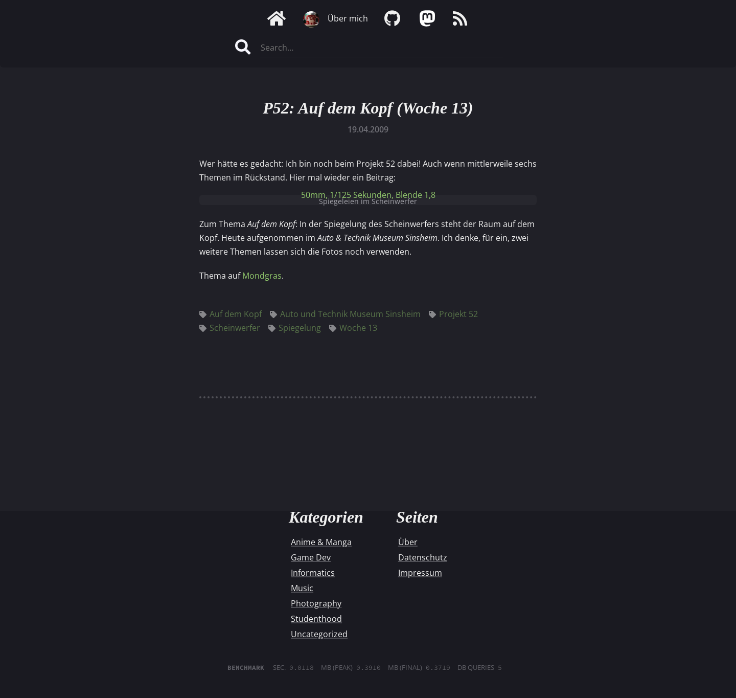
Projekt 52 (453, 314)
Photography (316, 603)
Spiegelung (294, 327)
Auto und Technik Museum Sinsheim (345, 314)
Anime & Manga (321, 542)
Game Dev (311, 557)
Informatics (313, 572)
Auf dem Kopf (230, 314)
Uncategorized (319, 634)
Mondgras (262, 275)
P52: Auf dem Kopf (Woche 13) (368, 108)
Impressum (420, 572)
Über (408, 542)
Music (302, 588)
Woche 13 (353, 327)
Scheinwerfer (229, 327)
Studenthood (316, 618)
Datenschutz (422, 557)
